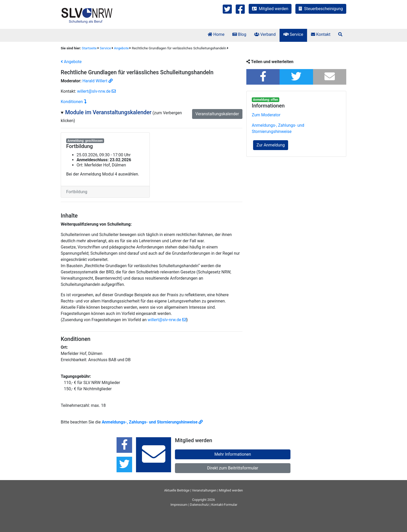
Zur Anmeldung (270, 145)
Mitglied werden (270, 8)
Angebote (121, 48)
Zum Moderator (266, 114)
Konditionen (73, 101)
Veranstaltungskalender (217, 113)
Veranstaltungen (204, 490)
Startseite (89, 48)
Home (216, 34)
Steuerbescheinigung (321, 8)
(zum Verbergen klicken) (150, 116)
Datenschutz (199, 505)
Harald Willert (97, 80)
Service (293, 34)
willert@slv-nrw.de (96, 91)
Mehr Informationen (232, 454)
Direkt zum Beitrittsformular (232, 468)
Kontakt (320, 34)
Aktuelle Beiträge (176, 490)
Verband (265, 34)
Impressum (179, 505)
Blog (239, 34)
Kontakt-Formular (224, 505)
